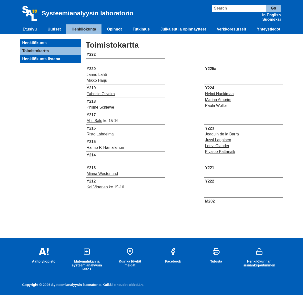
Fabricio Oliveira (101, 94)
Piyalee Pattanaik (220, 152)
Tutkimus (141, 29)
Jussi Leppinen (218, 140)
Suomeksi (271, 19)
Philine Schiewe (100, 107)
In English (271, 15)
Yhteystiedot (268, 29)
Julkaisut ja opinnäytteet (183, 29)
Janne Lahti (97, 74)
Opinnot (114, 29)
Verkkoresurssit (231, 29)
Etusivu (30, 29)
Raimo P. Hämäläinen (105, 147)
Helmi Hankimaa (219, 94)
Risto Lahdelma (100, 134)
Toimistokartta (35, 51)
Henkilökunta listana (41, 59)
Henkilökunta (84, 29)
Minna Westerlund (102, 174)
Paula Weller (216, 105)
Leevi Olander (217, 146)
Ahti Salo (94, 121)
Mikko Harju (97, 80)
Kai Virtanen (97, 187)
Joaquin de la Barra (222, 134)
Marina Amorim (218, 100)
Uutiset (54, 29)
